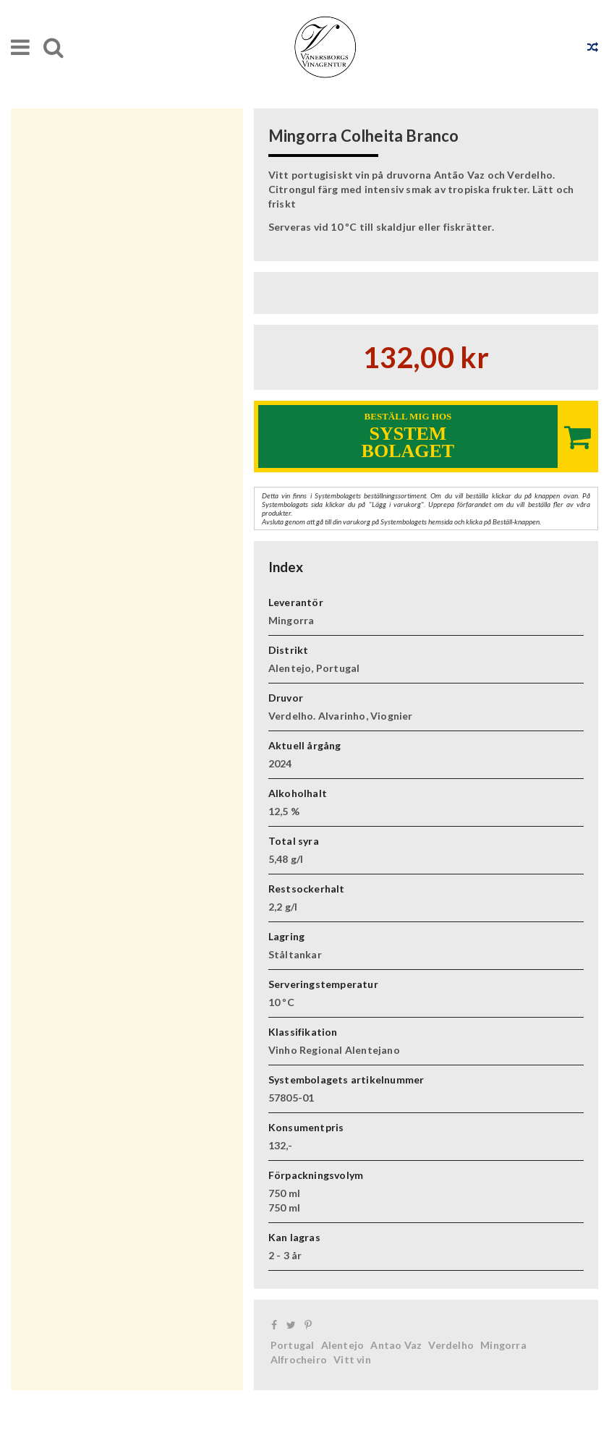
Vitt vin (352, 1359)
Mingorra (503, 1345)
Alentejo (343, 1345)
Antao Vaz (396, 1345)
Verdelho (451, 1345)
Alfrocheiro (299, 1359)
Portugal (293, 1345)
